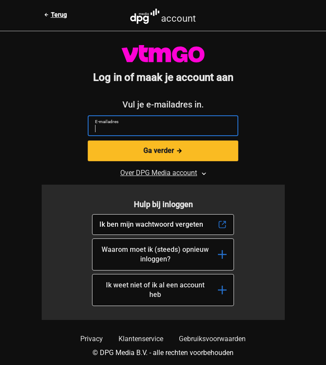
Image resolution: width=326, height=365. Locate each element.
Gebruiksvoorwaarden (212, 339)
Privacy (91, 339)
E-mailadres (107, 121)
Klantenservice (141, 339)
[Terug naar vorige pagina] (55, 14)
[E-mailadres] (159, 129)
